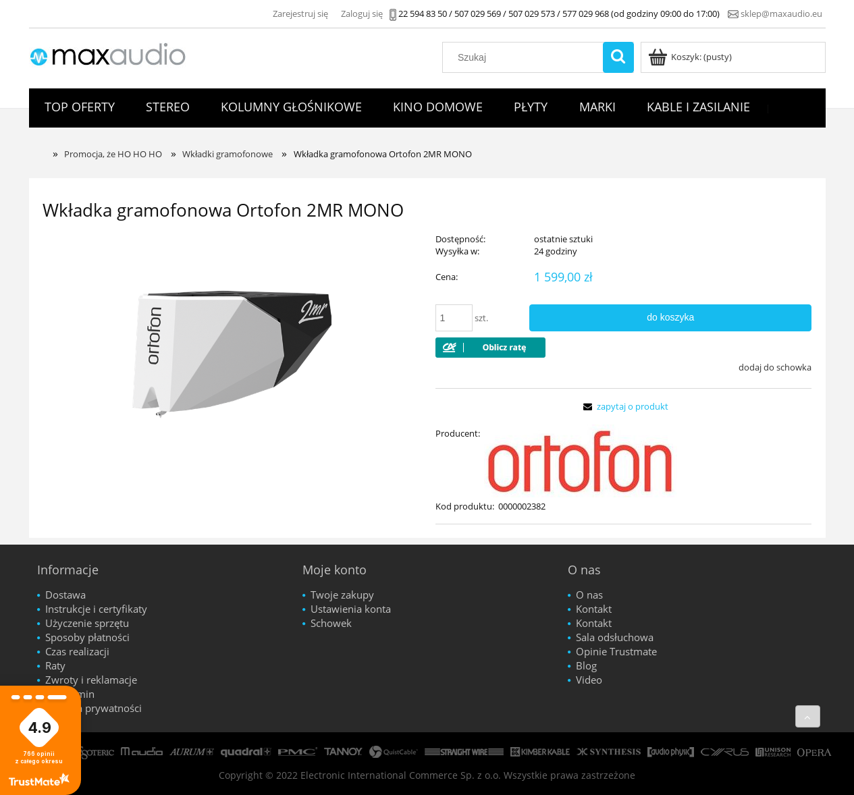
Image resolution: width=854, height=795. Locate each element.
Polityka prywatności (93, 708)
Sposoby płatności (87, 637)
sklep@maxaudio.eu (781, 13)
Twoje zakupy (342, 594)
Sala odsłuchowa (614, 637)
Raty (55, 665)
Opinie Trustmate (616, 651)
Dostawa (65, 594)
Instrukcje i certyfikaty (96, 608)
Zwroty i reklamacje (91, 679)
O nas (589, 594)
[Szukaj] (618, 57)
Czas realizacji (77, 651)
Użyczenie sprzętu (87, 623)
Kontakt (594, 608)
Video (589, 679)
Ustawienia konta (351, 608)
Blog (586, 665)
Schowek (331, 623)
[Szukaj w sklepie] (525, 57)
